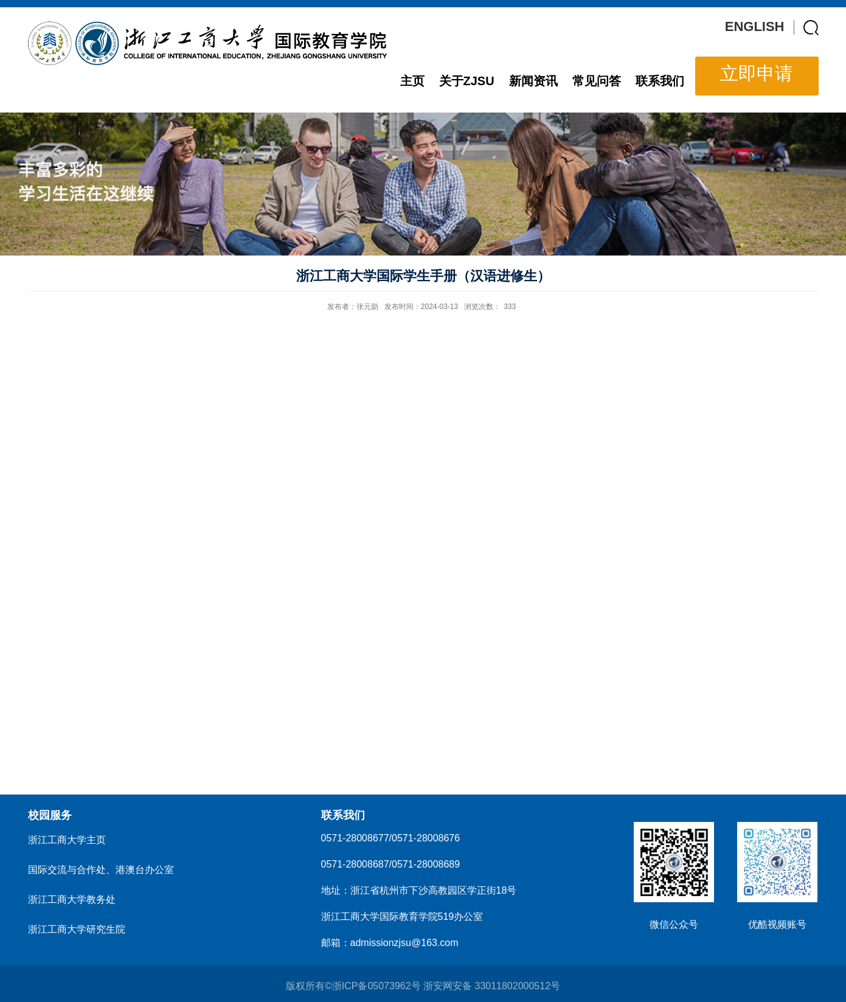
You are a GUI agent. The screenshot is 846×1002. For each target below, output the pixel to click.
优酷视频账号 (777, 924)
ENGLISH (755, 26)
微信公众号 (674, 924)
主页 (412, 81)
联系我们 (660, 81)
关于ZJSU (466, 81)
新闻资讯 (533, 81)
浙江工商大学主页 (67, 840)
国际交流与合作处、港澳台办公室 (101, 870)
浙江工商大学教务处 (72, 899)
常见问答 (596, 81)
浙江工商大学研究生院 (76, 929)
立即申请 (756, 73)
